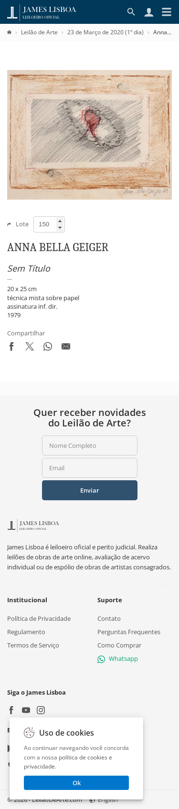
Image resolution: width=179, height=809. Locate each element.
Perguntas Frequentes (128, 631)
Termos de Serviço (33, 645)
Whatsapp (117, 658)
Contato (109, 618)
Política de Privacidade (39, 618)
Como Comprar (119, 645)
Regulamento (26, 631)
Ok (77, 783)
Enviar (89, 490)
